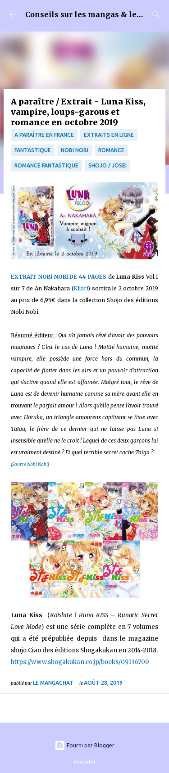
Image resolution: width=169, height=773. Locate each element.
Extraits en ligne (109, 135)
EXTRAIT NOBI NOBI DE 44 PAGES (58, 276)
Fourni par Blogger (84, 745)
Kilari (80, 288)
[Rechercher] (156, 14)
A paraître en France (44, 135)
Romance (111, 150)
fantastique (32, 150)
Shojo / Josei (107, 165)
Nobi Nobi (74, 150)
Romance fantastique (46, 165)
